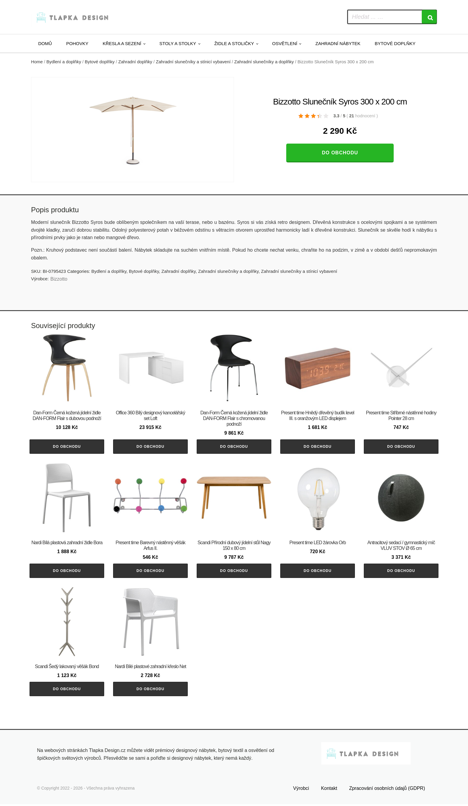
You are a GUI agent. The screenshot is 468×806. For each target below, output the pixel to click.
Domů (45, 43)
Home (37, 61)
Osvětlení (284, 43)
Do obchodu (340, 152)
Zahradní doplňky (135, 61)
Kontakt (329, 790)
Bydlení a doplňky (64, 61)
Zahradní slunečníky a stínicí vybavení (193, 61)
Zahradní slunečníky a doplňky (264, 61)
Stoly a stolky (177, 43)
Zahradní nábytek (338, 43)
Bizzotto (58, 279)
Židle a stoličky (234, 43)
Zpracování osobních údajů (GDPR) (387, 790)
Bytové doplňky (395, 43)
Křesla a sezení (122, 43)
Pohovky (77, 43)
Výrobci (301, 790)
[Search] (429, 17)
